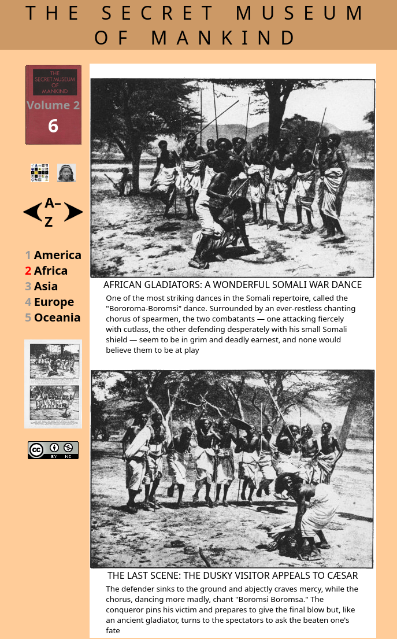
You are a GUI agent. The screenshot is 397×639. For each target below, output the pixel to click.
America (58, 255)
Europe (54, 301)
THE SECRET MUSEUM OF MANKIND (198, 25)
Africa (51, 270)
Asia (46, 286)
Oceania (57, 317)
